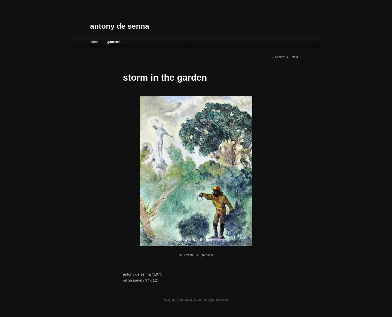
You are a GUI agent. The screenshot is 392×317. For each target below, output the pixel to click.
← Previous (280, 57)
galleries (113, 42)
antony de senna (119, 26)
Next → (297, 57)
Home (95, 42)
